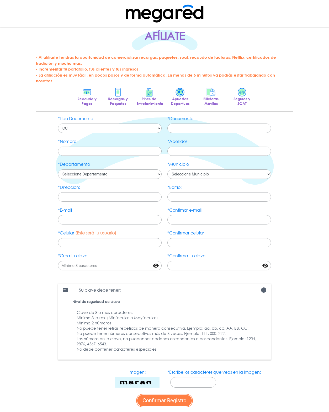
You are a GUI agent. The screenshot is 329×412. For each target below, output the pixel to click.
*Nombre (67, 141)
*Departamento (74, 164)
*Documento (180, 118)
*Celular (87, 233)
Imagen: (137, 372)
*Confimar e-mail (184, 210)
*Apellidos (177, 141)
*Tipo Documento (75, 118)
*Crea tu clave (72, 255)
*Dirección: (69, 187)
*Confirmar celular (185, 233)
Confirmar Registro (164, 400)
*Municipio (178, 164)
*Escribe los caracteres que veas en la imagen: (214, 372)
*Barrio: (174, 187)
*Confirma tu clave (186, 255)
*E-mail (65, 210)
